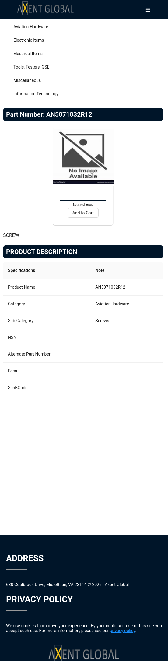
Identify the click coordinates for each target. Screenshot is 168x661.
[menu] (84, 60)
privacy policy (122, 630)
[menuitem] (83, 27)
